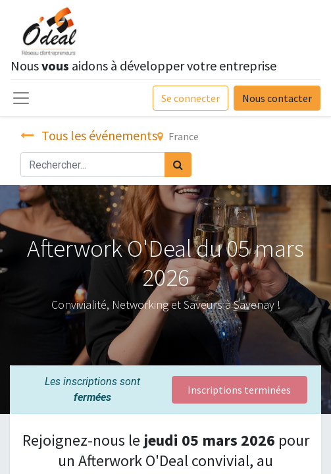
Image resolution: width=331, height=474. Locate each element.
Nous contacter (277, 98)
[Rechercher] (178, 164)
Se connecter (190, 98)
